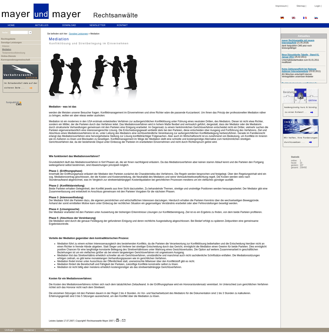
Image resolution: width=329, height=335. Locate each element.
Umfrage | (10, 330)
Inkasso (5, 46)
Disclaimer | (29, 330)
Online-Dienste (8, 56)
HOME (11, 25)
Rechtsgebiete (8, 39)
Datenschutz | (51, 330)
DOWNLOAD (69, 25)
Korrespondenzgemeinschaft (15, 60)
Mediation (6, 49)
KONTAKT (122, 25)
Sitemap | (301, 6)
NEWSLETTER (97, 25)
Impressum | (281, 6)
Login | (318, 6)
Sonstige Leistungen (11, 42)
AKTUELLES (41, 25)
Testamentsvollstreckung (13, 53)
